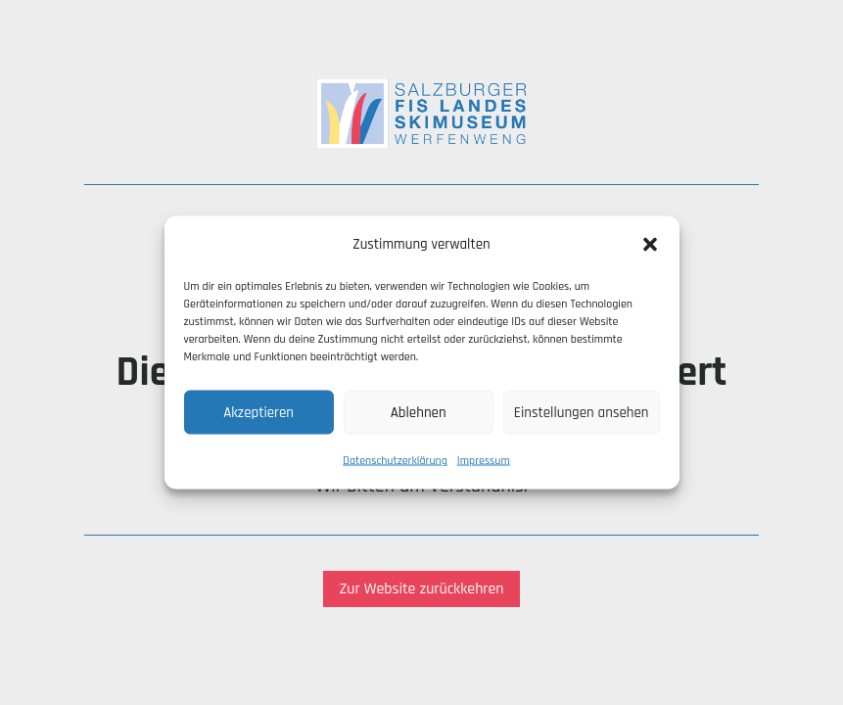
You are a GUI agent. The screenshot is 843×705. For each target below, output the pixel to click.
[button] (650, 245)
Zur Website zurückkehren (421, 589)
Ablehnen (418, 411)
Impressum (483, 460)
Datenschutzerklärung (395, 460)
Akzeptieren (258, 411)
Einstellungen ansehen (581, 411)
